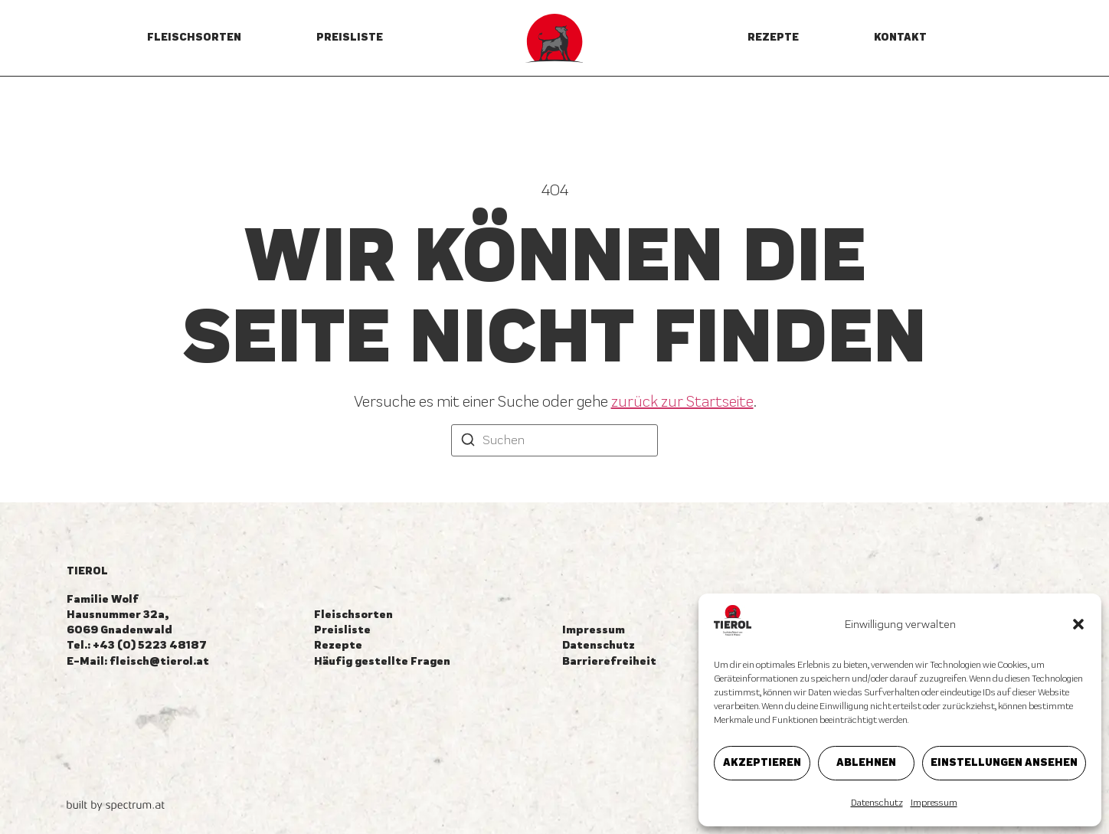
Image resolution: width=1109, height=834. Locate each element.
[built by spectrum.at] (116, 805)
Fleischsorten (194, 37)
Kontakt (900, 37)
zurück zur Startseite (682, 401)
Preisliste (349, 37)
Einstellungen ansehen (1004, 762)
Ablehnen (866, 762)
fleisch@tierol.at (159, 661)
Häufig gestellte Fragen (382, 661)
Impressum (934, 802)
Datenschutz (877, 802)
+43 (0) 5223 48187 (150, 645)
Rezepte (773, 37)
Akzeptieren (762, 762)
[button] (1078, 624)
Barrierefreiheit (609, 661)
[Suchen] (468, 442)
